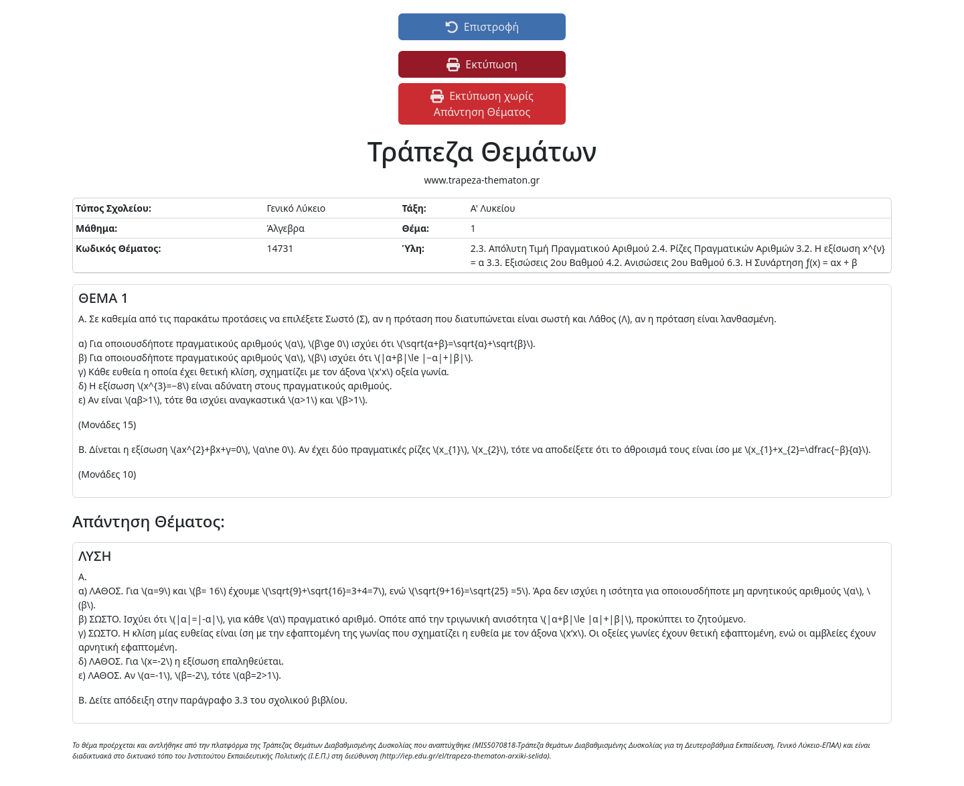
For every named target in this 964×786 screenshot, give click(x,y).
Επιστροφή (482, 26)
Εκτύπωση (482, 64)
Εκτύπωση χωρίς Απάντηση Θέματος (482, 103)
